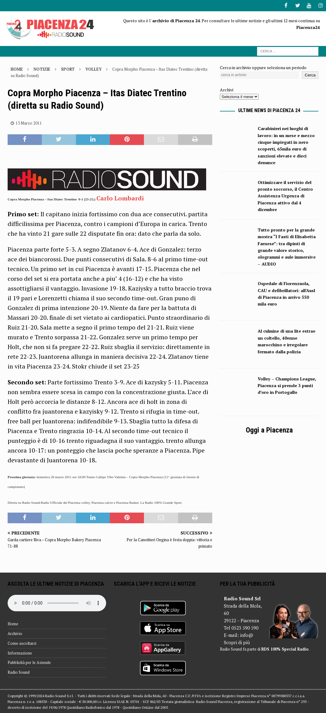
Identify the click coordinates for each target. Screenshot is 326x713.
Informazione (20, 652)
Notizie (42, 69)
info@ (246, 635)
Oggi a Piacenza (269, 429)
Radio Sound (19, 672)
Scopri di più (237, 642)
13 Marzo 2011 (29, 122)
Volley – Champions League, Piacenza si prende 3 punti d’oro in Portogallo (287, 385)
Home (13, 623)
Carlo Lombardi (120, 197)
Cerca (310, 74)
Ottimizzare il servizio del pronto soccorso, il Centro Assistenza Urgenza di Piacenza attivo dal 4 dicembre (285, 195)
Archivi (226, 89)
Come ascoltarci (22, 642)
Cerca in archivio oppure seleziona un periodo (263, 67)
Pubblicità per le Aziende (29, 662)
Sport (68, 69)
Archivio (15, 633)
